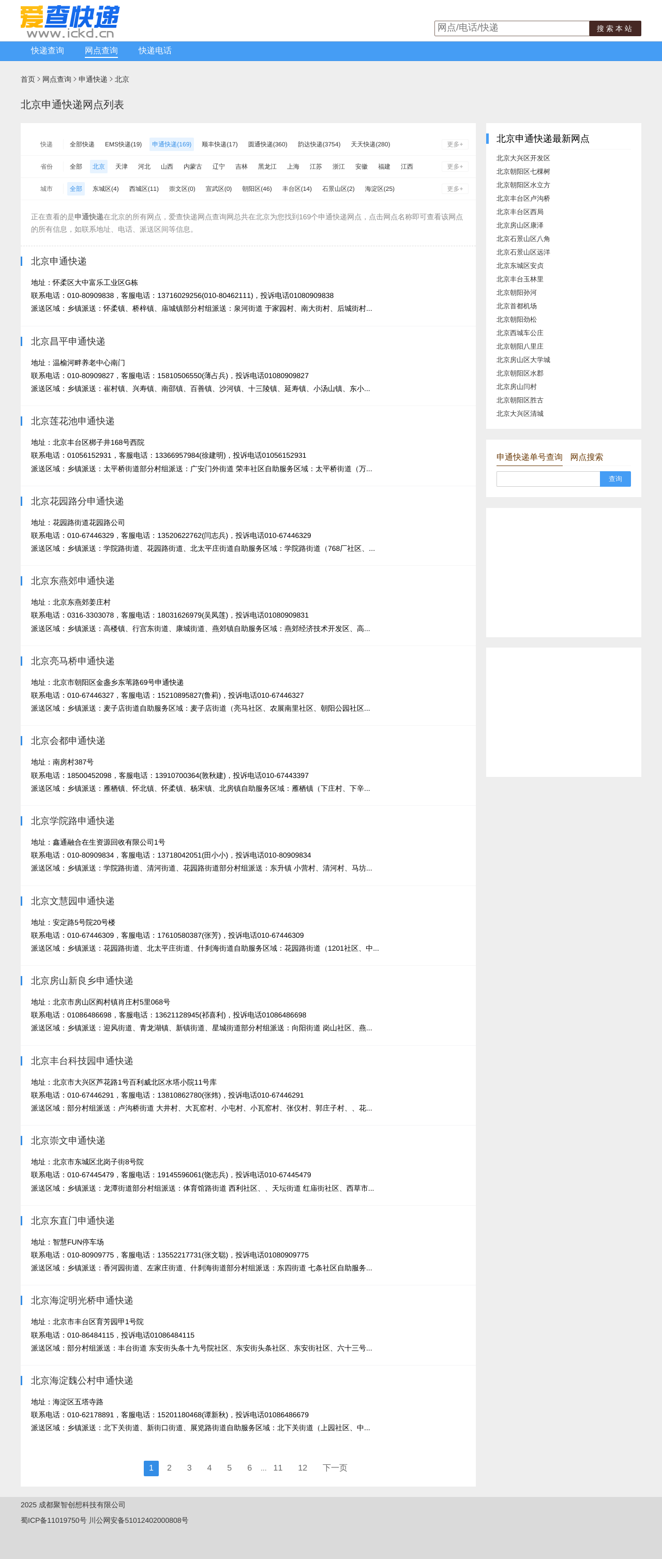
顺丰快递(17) (219, 144)
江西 (407, 166)
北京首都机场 (516, 306)
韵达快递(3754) (319, 144)
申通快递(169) (171, 144)
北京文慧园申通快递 (73, 901)
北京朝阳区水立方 (523, 185)
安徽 (361, 166)
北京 (122, 79)
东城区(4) (106, 188)
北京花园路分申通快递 (77, 501)
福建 (384, 166)
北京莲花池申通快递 (73, 421)
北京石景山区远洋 (523, 252)
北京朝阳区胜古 (520, 400)
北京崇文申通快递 (68, 1140)
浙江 (339, 166)
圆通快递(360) (268, 144)
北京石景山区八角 (523, 239)
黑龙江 (267, 166)
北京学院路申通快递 (73, 821)
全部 (76, 166)
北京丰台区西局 (520, 212)
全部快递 (82, 144)
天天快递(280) (370, 144)
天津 (121, 166)
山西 (167, 166)
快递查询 (47, 51)
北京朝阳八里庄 (520, 346)
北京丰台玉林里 (520, 279)
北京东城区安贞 (520, 265)
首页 (28, 79)
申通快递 (93, 79)
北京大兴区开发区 (523, 158)
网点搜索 (586, 457)
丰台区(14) (297, 188)
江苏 (316, 166)
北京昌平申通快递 (68, 341)
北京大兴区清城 (520, 413)
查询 (615, 479)
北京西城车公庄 (520, 333)
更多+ (455, 144)
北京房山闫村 (516, 387)
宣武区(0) (219, 188)
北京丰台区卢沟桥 (523, 198)
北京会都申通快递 (68, 741)
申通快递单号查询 (529, 457)
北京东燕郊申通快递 (73, 581)
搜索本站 (615, 28)
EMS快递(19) (123, 144)
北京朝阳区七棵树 (523, 171)
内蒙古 (193, 166)
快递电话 (155, 51)
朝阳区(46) (257, 188)
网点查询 (101, 51)
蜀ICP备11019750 (50, 1520)
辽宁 (219, 166)
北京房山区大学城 (523, 360)
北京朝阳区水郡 (520, 373)
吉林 (241, 166)
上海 (293, 166)
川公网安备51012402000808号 (139, 1520)
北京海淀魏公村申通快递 (82, 1380)
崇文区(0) (182, 188)
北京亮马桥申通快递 (73, 661)
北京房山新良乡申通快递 (82, 981)
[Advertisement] (563, 572)
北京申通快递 (59, 261)
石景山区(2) (338, 188)
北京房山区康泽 (520, 225)
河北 (144, 166)
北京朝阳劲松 (516, 319)
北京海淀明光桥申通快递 (82, 1300)
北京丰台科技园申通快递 (82, 1061)
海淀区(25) (380, 188)
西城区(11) (144, 188)
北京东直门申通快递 (73, 1221)
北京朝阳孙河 (516, 292)
